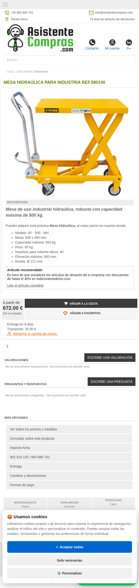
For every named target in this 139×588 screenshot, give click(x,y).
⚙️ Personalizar (69, 573)
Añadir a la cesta (81, 303)
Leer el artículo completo (25, 285)
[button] (129, 93)
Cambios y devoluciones (28, 476)
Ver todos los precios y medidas (33, 429)
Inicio (11, 71)
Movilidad (25, 71)
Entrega (16, 466)
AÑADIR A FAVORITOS (81, 313)
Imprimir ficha (20, 448)
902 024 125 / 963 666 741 (30, 457)
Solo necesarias (69, 560)
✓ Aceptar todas (69, 547)
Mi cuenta (112, 44)
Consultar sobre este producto (32, 438)
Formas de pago (22, 485)
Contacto (92, 44)
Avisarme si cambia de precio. (32, 334)
